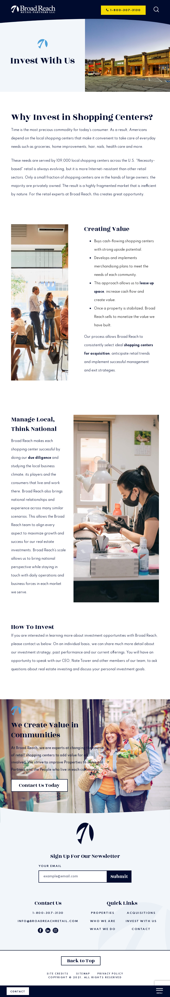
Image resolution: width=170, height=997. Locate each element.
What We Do (103, 929)
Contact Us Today (38, 785)
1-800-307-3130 (124, 10)
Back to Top (81, 961)
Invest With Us (141, 921)
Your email (50, 866)
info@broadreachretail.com (48, 921)
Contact (17, 992)
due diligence (39, 458)
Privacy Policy (110, 974)
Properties (102, 913)
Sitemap (83, 974)
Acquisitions (141, 913)
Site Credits (58, 974)
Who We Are (103, 921)
